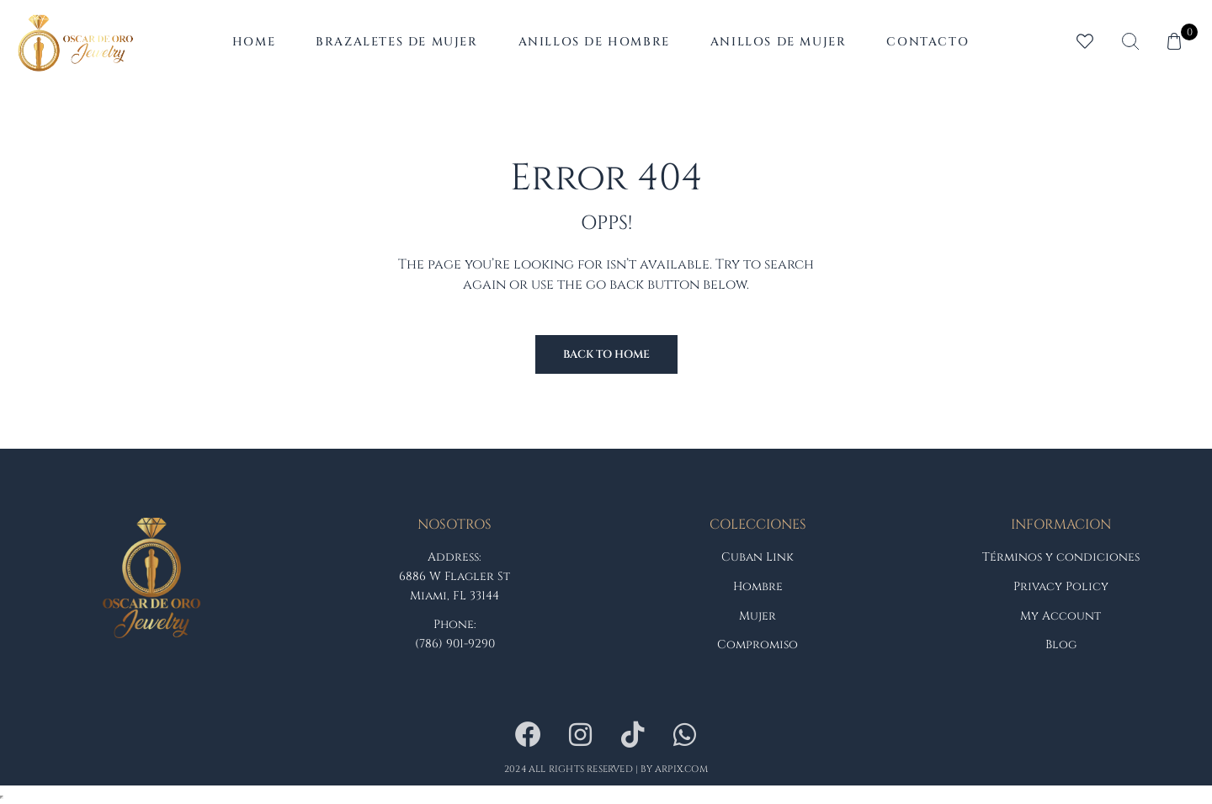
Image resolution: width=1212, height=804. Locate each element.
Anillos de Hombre (594, 42)
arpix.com (681, 769)
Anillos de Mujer (778, 42)
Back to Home (606, 354)
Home (253, 42)
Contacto (927, 42)
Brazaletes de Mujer (396, 42)
